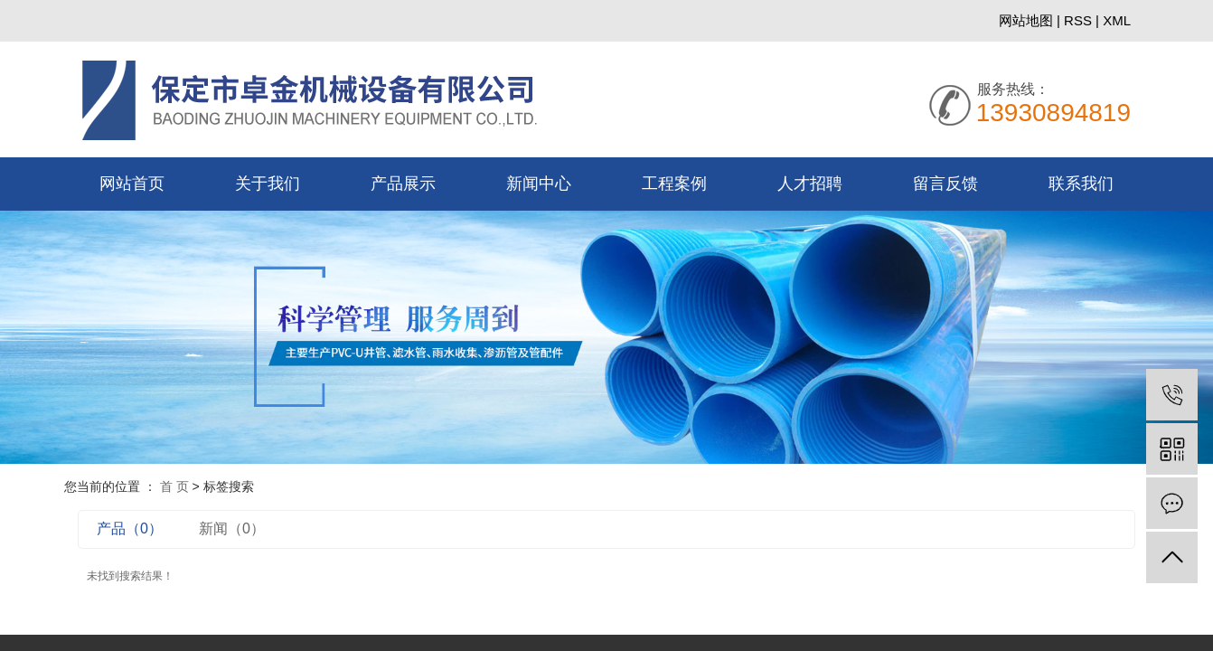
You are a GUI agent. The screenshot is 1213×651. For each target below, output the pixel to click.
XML (1117, 20)
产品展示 (403, 184)
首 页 (174, 486)
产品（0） (130, 528)
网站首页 (132, 184)
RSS (1078, 20)
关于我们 (267, 184)
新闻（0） (232, 528)
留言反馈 (945, 184)
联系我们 (1081, 184)
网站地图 (1028, 20)
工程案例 (674, 184)
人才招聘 (809, 184)
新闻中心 (538, 184)
